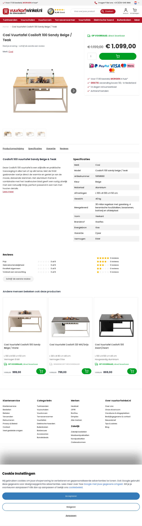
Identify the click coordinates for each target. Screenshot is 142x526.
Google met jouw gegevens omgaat (103, 484)
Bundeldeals (42, 437)
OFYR (73, 409)
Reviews (64, 148)
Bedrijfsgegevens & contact (117, 416)
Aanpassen (71, 515)
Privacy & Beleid (10, 423)
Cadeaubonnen (78, 442)
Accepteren (71, 496)
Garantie (51, 148)
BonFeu (74, 413)
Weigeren (71, 507)
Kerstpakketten (78, 438)
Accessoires (42, 434)
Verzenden (8, 416)
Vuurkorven (42, 413)
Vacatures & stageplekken (117, 413)
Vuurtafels (41, 420)
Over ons (109, 406)
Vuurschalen (42, 409)
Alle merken (76, 420)
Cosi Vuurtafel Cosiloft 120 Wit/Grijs (69, 344)
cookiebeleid (76, 487)
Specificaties (35, 148)
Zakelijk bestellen (79, 431)
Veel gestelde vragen (13, 430)
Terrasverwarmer (45, 416)
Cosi (11, 51)
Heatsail (74, 406)
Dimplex (74, 416)
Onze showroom (112, 409)
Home (6, 26)
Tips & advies (111, 423)
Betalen (6, 413)
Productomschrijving (13, 148)
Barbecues (42, 430)
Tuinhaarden (43, 406)
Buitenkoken (42, 427)
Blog (107, 427)
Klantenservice (9, 406)
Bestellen (7, 409)
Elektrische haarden (46, 423)
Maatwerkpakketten (80, 435)
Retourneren (8, 420)
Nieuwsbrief (110, 420)
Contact (6, 427)
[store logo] (22, 11)
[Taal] (136, 3)
